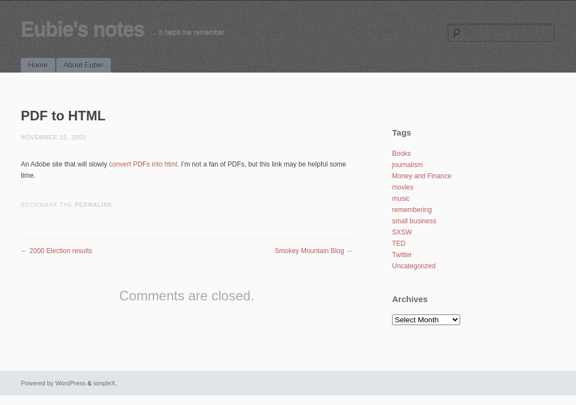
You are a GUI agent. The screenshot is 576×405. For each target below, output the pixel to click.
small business (414, 221)
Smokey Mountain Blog (313, 251)
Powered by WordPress (53, 383)
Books (401, 154)
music (401, 198)
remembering (412, 210)
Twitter (402, 255)
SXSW (402, 232)
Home (38, 65)
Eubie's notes (83, 28)
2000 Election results (56, 251)
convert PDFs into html (143, 164)
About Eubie (84, 65)
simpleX (104, 383)
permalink (93, 205)
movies (402, 187)
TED (399, 244)
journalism (407, 165)
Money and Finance (421, 176)
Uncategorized (413, 266)
